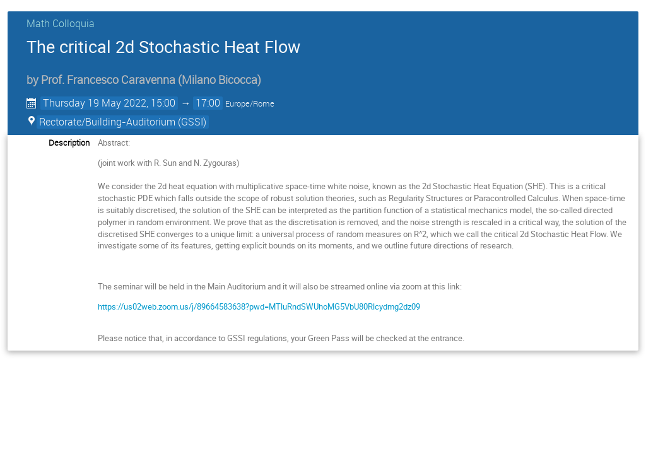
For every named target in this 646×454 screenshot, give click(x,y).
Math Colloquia (60, 23)
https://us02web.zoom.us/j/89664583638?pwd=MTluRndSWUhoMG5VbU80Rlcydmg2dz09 (259, 306)
